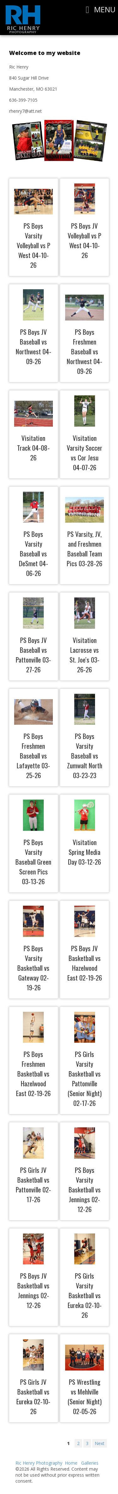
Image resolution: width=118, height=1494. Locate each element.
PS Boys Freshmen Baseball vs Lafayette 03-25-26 (33, 755)
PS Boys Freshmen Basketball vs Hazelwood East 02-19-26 (33, 1073)
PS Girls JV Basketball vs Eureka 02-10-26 (33, 1396)
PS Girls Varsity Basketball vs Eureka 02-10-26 (85, 1295)
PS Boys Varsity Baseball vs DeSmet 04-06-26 (33, 553)
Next (99, 1443)
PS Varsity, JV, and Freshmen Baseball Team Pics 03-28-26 (84, 548)
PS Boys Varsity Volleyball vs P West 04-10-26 (33, 245)
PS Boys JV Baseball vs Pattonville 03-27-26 (33, 654)
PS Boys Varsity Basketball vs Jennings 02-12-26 (85, 1189)
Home (71, 1463)
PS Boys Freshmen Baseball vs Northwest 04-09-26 (84, 351)
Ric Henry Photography (38, 1463)
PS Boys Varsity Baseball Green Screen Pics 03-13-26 (33, 861)
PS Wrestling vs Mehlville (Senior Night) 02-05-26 (84, 1396)
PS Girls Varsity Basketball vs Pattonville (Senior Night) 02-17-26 (84, 1078)
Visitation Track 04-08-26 (33, 447)
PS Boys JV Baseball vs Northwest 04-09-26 (33, 346)
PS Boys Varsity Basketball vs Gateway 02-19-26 (33, 967)
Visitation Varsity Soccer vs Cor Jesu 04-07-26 (84, 452)
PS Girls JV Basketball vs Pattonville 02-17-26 (33, 1184)
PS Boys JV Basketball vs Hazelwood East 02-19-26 (84, 962)
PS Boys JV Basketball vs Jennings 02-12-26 (33, 1290)
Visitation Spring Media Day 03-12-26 (84, 852)
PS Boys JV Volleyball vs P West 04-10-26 (84, 240)
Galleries (89, 1463)
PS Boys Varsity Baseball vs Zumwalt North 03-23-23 (84, 755)
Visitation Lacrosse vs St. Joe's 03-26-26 (84, 654)
